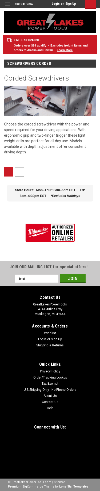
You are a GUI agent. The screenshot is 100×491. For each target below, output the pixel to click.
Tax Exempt (50, 383)
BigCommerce (32, 486)
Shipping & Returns (50, 345)
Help (50, 408)
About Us (50, 396)
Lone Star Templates (73, 486)
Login (55, 4)
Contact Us (50, 402)
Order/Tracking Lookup (50, 377)
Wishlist (50, 333)
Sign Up (70, 4)
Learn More (65, 50)
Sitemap (60, 482)
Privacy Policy (50, 371)
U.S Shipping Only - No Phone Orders (50, 390)
